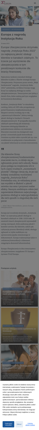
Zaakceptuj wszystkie (8, 424)
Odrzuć (19, 424)
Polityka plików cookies (30, 424)
